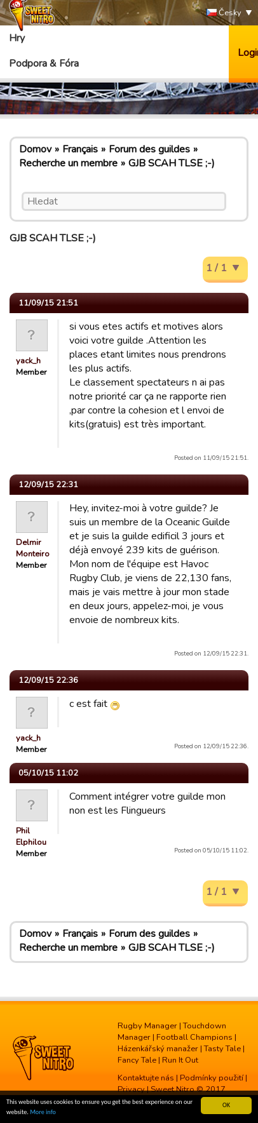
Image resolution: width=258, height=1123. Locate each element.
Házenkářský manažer (158, 1048)
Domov (35, 149)
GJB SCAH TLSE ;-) (171, 163)
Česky (224, 13)
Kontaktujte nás (146, 1078)
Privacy (131, 1089)
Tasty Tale (222, 1048)
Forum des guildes (149, 149)
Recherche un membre (68, 163)
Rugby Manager (147, 1026)
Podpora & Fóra (44, 64)
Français (80, 149)
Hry (17, 38)
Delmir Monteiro (33, 548)
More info (43, 1112)
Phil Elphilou (31, 836)
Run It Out (180, 1060)
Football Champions (194, 1037)
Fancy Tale (137, 1060)
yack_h (28, 360)
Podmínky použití (211, 1078)
